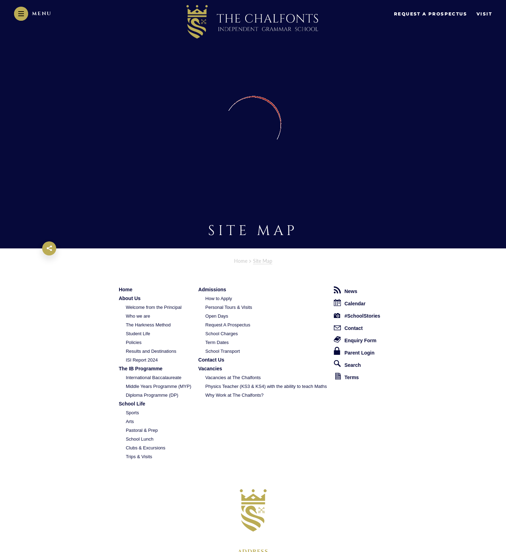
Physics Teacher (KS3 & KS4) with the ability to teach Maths (266, 386)
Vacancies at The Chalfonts (233, 377)
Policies (134, 342)
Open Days (216, 316)
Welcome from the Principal (154, 307)
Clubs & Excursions (146, 447)
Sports (132, 412)
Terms (347, 376)
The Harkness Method (148, 324)
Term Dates (216, 342)
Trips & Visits (139, 456)
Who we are (138, 316)
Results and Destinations (151, 351)
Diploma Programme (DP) (152, 395)
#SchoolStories (357, 316)
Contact (348, 328)
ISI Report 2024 (142, 360)
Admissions (212, 289)
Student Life (138, 333)
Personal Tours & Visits (228, 307)
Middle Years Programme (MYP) (158, 386)
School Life (132, 404)
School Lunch (140, 439)
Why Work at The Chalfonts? (234, 395)
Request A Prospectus (227, 324)
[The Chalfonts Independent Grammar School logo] (253, 510)
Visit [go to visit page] (484, 14)
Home (240, 261)
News (345, 290)
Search (347, 364)
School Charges (221, 333)
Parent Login (354, 351)
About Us (130, 298)
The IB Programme (140, 368)
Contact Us (211, 360)
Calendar (349, 302)
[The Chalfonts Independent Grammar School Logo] (253, 22)
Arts (130, 421)
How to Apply (218, 298)
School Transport (222, 351)
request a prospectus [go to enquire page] (430, 14)
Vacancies (210, 368)
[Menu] (33, 13)
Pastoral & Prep (142, 430)
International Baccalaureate (153, 377)
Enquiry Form (355, 339)
